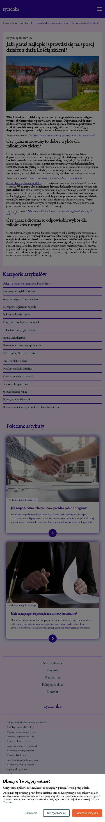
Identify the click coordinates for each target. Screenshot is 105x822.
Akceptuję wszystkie (87, 813)
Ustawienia (31, 813)
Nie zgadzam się (56, 813)
